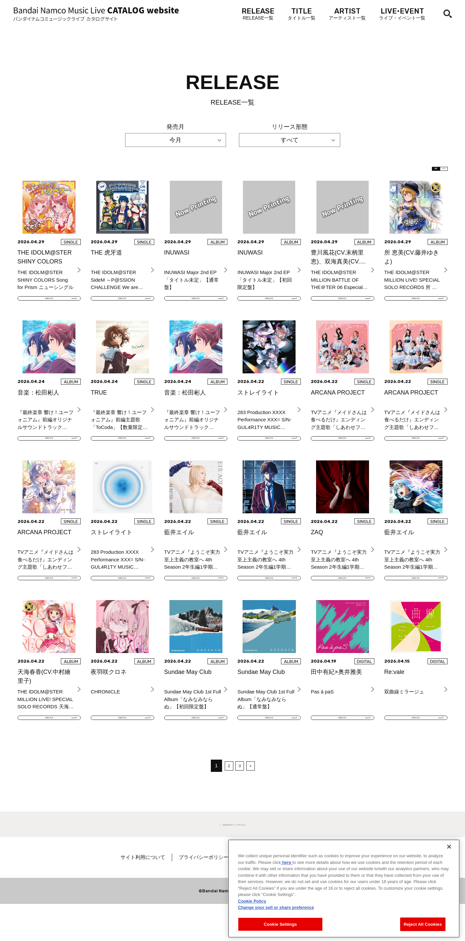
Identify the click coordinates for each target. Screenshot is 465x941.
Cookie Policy (252, 911)
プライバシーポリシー (225, 894)
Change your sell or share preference (276, 918)
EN (437, 172)
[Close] (449, 857)
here (287, 872)
